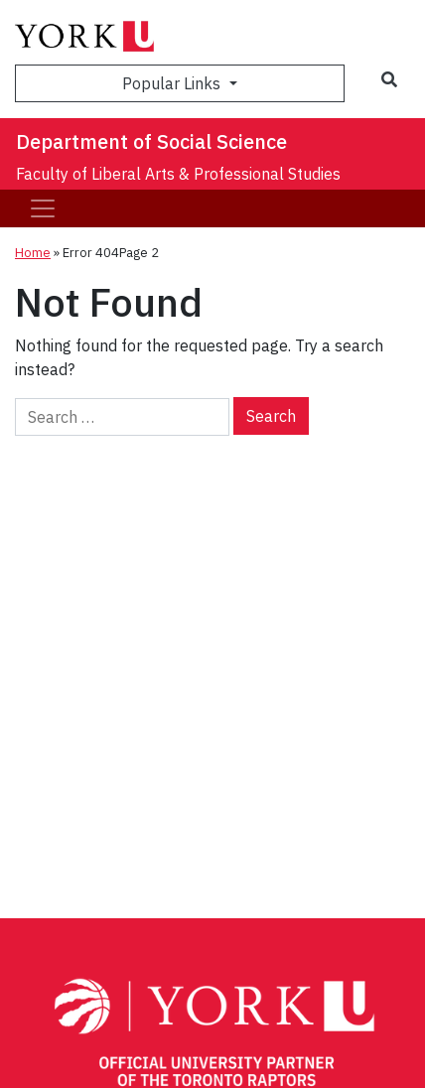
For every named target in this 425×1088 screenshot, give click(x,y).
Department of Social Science (151, 141)
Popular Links (173, 83)
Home (33, 252)
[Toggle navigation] (43, 208)
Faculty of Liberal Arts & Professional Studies (178, 174)
